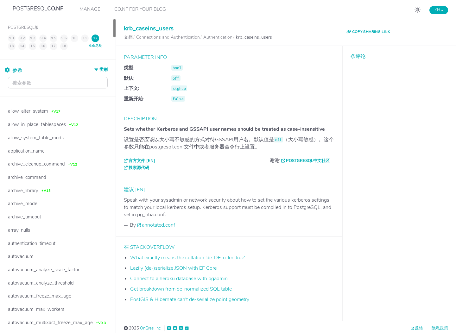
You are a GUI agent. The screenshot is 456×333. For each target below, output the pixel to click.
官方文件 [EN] (142, 161)
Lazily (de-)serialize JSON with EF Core (173, 268)
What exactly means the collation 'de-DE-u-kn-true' (187, 257)
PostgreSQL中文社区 (308, 161)
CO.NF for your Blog (140, 9)
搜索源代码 (139, 168)
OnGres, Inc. (151, 328)
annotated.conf (158, 225)
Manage (89, 9)
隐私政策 (440, 328)
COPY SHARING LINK (368, 31)
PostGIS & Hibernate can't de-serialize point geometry (189, 299)
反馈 (419, 328)
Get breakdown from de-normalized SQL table (181, 289)
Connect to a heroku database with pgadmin (179, 278)
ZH (438, 10)
